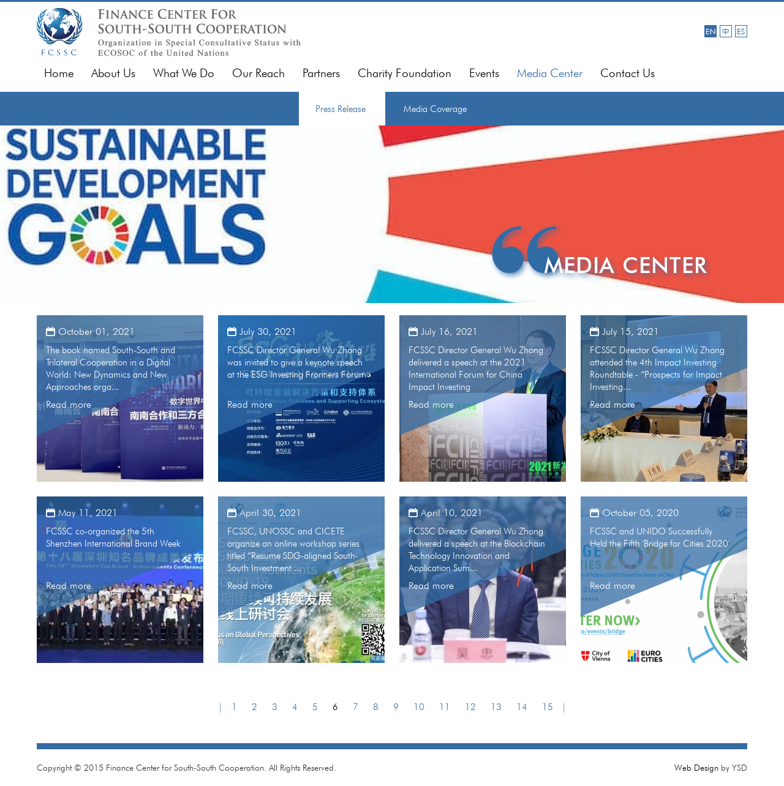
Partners (321, 73)
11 (444, 707)
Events (484, 73)
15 (547, 707)
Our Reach (258, 73)
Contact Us (627, 73)
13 (496, 707)
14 (521, 707)
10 (418, 707)
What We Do (183, 73)
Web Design (696, 768)
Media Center (549, 73)
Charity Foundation (404, 73)
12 (470, 707)
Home (59, 73)
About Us (113, 73)
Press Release (340, 108)
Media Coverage (435, 108)
